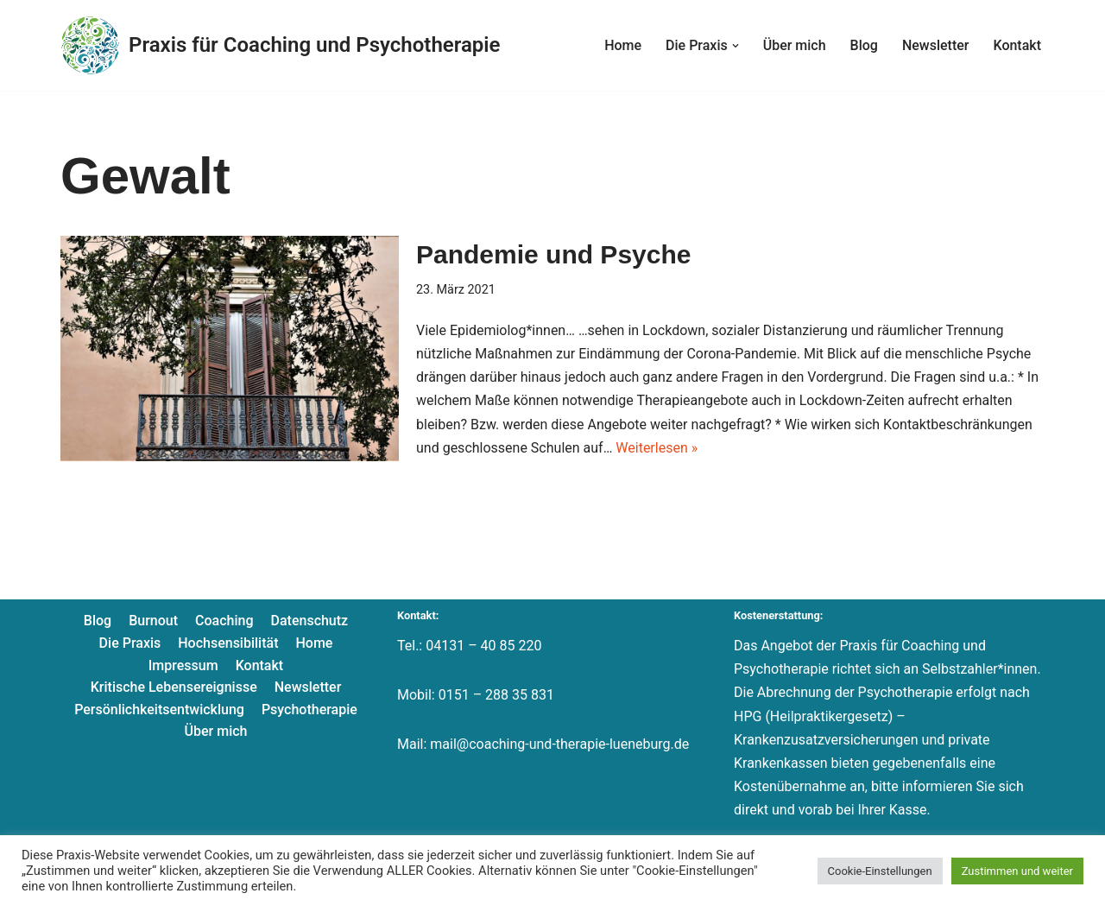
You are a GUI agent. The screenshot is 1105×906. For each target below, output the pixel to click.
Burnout (153, 620)
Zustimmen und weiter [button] (1017, 871)
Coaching (224, 620)
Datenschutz (310, 620)
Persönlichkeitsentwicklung (159, 709)
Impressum (183, 665)
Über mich (794, 45)
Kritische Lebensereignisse (174, 687)
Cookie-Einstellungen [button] (880, 871)
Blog (864, 45)
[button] (735, 45)
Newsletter (935, 45)
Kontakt (1017, 45)
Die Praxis (130, 643)
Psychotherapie (309, 709)
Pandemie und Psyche (553, 254)
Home (622, 45)
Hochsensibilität (228, 643)
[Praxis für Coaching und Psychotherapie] (280, 45)
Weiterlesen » (657, 448)
